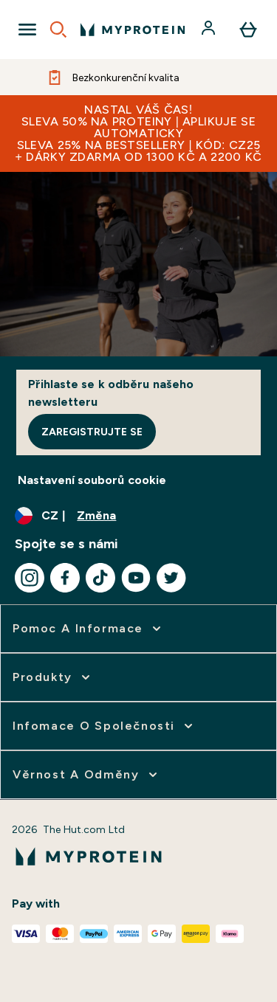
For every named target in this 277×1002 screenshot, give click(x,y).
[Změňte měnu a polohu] (138, 516)
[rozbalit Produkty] (53, 677)
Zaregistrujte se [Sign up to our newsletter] (92, 432)
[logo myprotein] (133, 29)
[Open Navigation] (27, 29)
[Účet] (209, 29)
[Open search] (58, 29)
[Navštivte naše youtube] (136, 577)
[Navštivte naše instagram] (29, 577)
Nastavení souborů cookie (92, 480)
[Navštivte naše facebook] (65, 577)
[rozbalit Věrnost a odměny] (86, 775)
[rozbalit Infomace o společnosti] (104, 726)
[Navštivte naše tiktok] (100, 577)
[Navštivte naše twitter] (171, 577)
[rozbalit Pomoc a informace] (88, 628)
